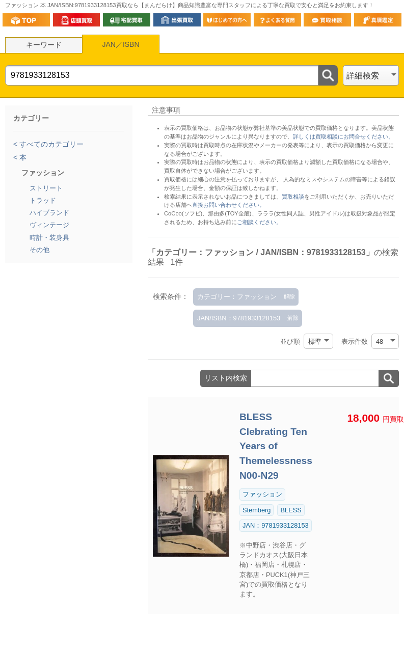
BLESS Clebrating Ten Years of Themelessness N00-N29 (275, 446)
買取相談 (293, 197)
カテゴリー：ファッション (237, 296)
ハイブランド (49, 212)
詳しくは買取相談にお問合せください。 (343, 136)
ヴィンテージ (49, 225)
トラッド (43, 200)
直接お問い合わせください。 (228, 205)
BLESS (290, 510)
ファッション (262, 494)
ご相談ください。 (259, 222)
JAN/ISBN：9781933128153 (238, 318)
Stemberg (257, 510)
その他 (39, 250)
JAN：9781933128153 (276, 525)
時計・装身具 (49, 237)
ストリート (46, 188)
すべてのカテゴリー (50, 144)
